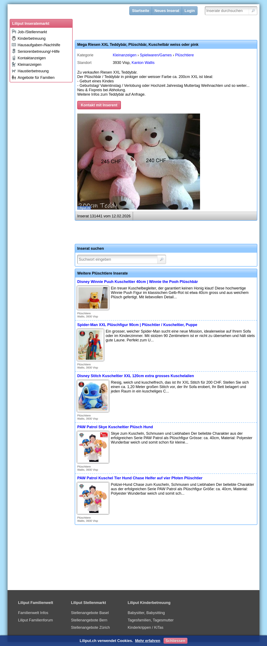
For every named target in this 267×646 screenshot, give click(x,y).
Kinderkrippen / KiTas (145, 627)
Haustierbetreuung (30, 70)
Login (190, 11)
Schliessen (175, 641)
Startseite (140, 11)
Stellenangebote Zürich (90, 627)
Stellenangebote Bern (89, 620)
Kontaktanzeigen (28, 57)
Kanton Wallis (143, 63)
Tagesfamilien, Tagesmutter (151, 620)
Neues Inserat (166, 11)
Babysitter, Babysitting (146, 613)
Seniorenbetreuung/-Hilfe (35, 51)
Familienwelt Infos (33, 613)
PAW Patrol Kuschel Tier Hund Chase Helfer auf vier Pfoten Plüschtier (139, 478)
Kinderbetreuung (28, 38)
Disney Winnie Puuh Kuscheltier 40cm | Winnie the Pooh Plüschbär (137, 282)
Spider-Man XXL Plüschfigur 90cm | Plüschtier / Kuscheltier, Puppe (137, 325)
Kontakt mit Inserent (99, 105)
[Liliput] (72, 11)
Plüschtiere (184, 55)
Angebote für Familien (33, 77)
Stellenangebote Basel (90, 613)
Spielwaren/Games (156, 55)
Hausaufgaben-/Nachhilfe (35, 44)
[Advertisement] (41, 148)
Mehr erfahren (147, 641)
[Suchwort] (121, 259)
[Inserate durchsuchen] (231, 10)
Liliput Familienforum (35, 620)
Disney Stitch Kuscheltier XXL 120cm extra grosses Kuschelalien (135, 376)
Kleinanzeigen (26, 64)
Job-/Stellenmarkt (29, 31)
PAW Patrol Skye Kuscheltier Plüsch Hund (115, 427)
